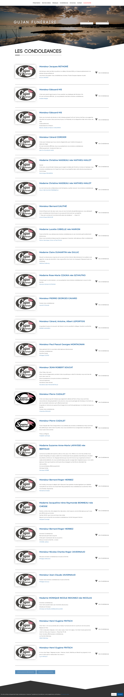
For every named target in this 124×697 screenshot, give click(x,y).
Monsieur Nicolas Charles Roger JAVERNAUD (62, 552)
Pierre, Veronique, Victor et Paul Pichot (50, 240)
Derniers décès (46, 3)
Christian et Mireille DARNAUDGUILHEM (51, 609)
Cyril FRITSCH (43, 656)
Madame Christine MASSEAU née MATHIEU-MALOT (65, 160)
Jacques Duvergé (44, 519)
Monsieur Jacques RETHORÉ (53, 66)
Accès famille (87, 3)
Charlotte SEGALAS (45, 411)
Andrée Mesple (43, 98)
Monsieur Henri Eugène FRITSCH (56, 621)
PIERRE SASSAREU (44, 328)
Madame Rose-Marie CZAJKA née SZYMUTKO (62, 275)
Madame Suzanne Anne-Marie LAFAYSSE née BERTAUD (62, 447)
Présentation (36, 3)
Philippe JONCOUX (44, 558)
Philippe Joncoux (44, 581)
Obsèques (55, 3)
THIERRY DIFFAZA (44, 436)
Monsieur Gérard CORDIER (52, 137)
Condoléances (64, 3)
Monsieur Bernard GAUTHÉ (53, 206)
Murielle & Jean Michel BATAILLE (48, 384)
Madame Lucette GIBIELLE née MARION (59, 229)
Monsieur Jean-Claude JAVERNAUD (57, 575)
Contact (79, 3)
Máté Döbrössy (43, 638)
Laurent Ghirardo (44, 305)
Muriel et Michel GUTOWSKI (47, 284)
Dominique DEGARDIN (46, 173)
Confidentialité (61, 693)
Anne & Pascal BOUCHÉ (46, 217)
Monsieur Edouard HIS (50, 89)
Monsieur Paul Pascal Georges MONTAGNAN (61, 344)
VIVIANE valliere (44, 542)
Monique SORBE (44, 470)
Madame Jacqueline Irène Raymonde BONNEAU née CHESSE (66, 504)
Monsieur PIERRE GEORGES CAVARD (58, 298)
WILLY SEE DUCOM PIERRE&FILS (48, 190)
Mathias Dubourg (44, 263)
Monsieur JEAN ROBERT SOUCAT (56, 367)
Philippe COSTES (44, 355)
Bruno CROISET (43, 77)
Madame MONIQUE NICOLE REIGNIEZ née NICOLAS (65, 598)
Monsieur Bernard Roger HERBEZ (56, 480)
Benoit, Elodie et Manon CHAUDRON (50, 127)
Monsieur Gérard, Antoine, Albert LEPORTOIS (62, 321)
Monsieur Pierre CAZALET (52, 394)
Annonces (73, 3)
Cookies (68, 693)
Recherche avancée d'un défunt (89, 25)
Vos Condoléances (103, 73)
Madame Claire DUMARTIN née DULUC (59, 252)
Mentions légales (77, 693)
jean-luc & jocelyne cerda (46, 150)
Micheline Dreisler (44, 490)
